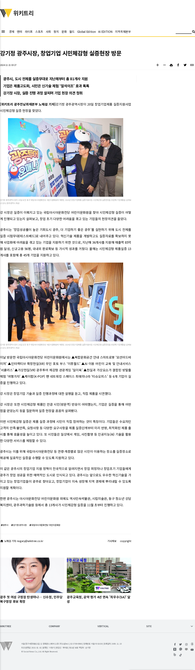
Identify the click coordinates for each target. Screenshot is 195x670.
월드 (71, 31)
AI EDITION (105, 31)
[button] (157, 65)
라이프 (29, 31)
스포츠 (39, 31)
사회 (48, 31)
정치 (56, 31)
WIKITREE (5, 626)
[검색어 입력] (184, 32)
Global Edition (86, 31)
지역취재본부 (123, 31)
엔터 (19, 31)
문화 (64, 31)
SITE (149, 626)
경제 (11, 31)
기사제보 (111, 541)
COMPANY (54, 626)
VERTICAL (103, 626)
